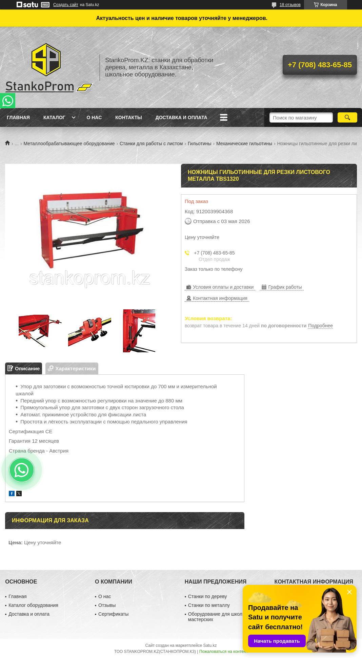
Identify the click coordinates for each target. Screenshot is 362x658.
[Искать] (347, 117)
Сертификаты (113, 614)
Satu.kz (210, 645)
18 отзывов (290, 4)
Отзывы (107, 605)
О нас (94, 117)
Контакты (128, 117)
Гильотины (200, 143)
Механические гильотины (244, 143)
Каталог (54, 117)
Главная (18, 117)
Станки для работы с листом (151, 143)
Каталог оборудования (33, 605)
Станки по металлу (209, 605)
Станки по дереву (207, 596)
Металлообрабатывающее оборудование (69, 143)
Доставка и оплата (181, 117)
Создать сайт (65, 4)
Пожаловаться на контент (223, 651)
